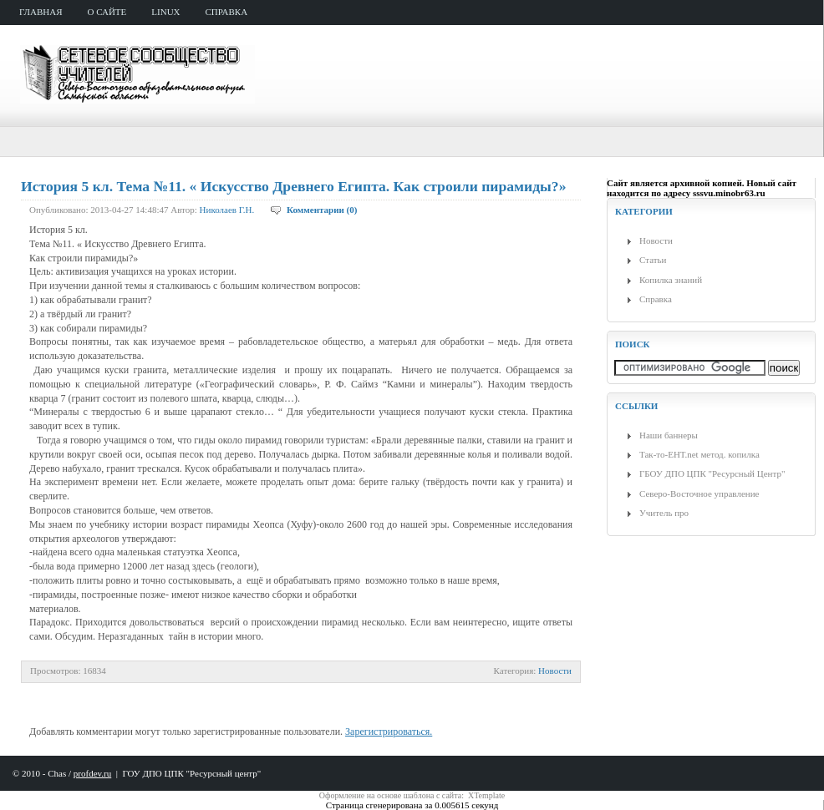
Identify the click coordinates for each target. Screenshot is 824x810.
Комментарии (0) (322, 210)
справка (227, 12)
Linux (165, 12)
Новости (555, 671)
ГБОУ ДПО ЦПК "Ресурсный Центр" (712, 473)
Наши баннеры (668, 435)
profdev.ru (92, 773)
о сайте (107, 12)
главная (41, 12)
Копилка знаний (670, 280)
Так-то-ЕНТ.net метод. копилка (699, 454)
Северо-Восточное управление (699, 494)
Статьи (652, 260)
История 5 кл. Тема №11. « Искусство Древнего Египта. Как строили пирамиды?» (293, 186)
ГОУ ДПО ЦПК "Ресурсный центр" (191, 773)
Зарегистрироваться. (388, 731)
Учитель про (664, 513)
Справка (655, 299)
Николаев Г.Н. (227, 210)
